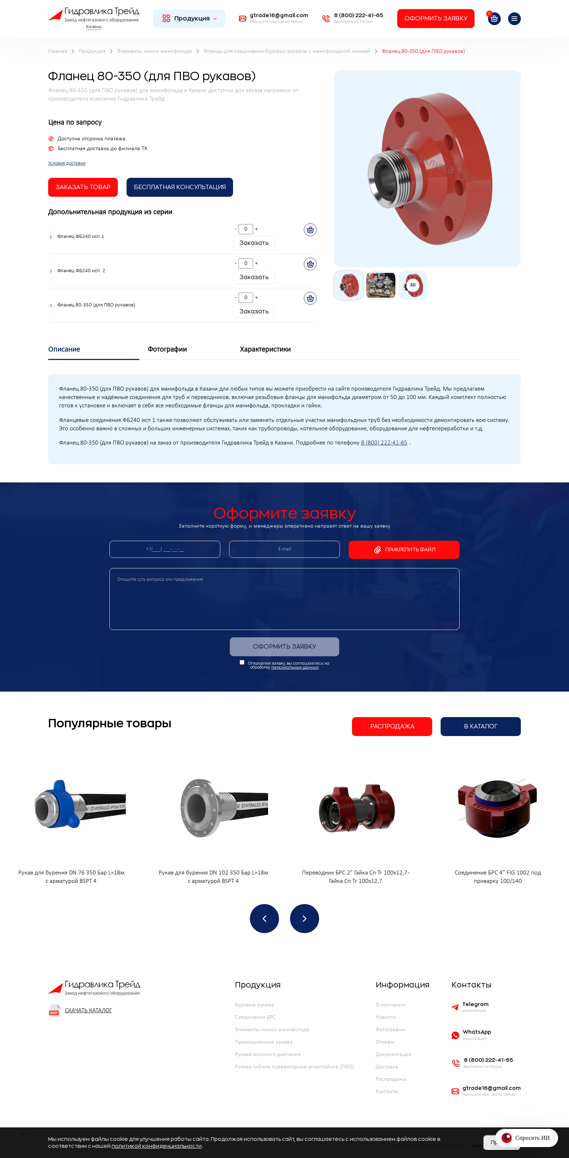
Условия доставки (66, 163)
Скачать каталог (80, 1010)
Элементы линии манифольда (272, 1030)
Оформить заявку (436, 18)
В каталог (481, 726)
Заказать (254, 243)
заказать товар (83, 187)
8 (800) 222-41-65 (384, 443)
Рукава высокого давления (268, 1054)
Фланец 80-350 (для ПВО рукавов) (96, 305)
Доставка (387, 1067)
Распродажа (392, 726)
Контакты (387, 1092)
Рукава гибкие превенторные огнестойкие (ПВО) (294, 1067)
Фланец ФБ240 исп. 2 (81, 271)
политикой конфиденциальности (157, 1146)
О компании (391, 1005)
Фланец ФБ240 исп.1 (80, 236)
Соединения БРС (255, 1017)
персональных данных (295, 667)
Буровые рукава (254, 1005)
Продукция (190, 18)
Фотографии (391, 1030)
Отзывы (385, 1042)
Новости (386, 1017)
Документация (393, 1054)
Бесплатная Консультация (180, 187)
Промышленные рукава (264, 1042)
